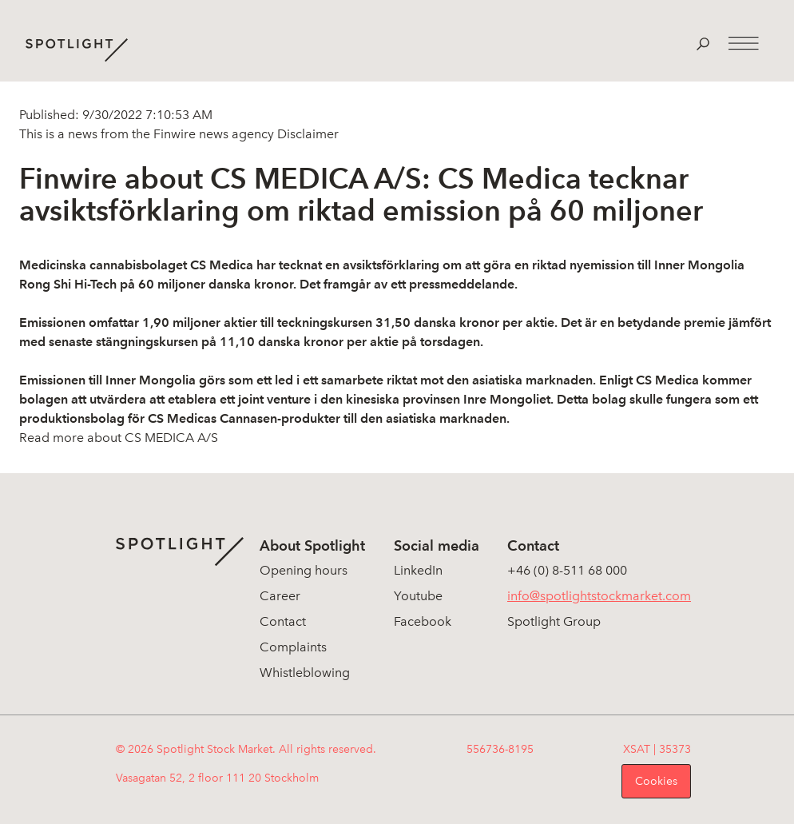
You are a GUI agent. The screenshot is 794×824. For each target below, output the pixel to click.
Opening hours (303, 570)
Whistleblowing (305, 672)
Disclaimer (306, 133)
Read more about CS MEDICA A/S (118, 437)
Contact (283, 621)
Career (280, 595)
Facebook (422, 621)
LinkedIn (418, 570)
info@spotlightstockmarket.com (599, 595)
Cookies (656, 781)
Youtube (418, 595)
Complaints (293, 647)
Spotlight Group (554, 621)
